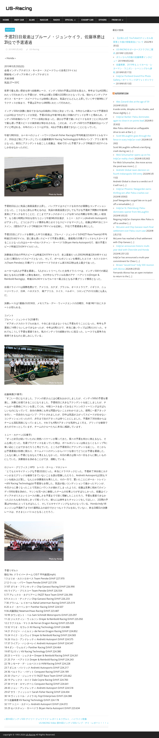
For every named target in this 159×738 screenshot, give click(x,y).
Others (103, 19)
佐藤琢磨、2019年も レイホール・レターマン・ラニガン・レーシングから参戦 (132, 68)
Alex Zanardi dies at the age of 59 (132, 101)
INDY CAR (19, 19)
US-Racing (20, 8)
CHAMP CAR (87, 19)
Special (69, 19)
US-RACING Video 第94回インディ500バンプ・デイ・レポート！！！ (73, 722)
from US (116, 19)
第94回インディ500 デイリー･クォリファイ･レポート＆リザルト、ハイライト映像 (46, 718)
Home (6, 19)
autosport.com (122, 93)
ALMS (32, 19)
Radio (56, 19)
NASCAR (44, 19)
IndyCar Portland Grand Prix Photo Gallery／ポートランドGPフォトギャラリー (133, 80)
